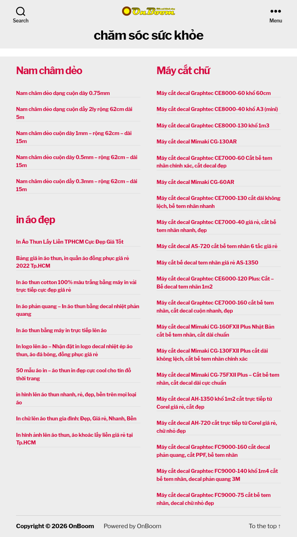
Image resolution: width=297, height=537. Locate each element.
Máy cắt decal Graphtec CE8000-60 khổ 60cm (214, 93)
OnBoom (81, 526)
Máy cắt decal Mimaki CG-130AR (197, 141)
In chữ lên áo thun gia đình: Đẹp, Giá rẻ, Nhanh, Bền (76, 418)
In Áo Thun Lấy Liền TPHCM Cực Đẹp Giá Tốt (70, 241)
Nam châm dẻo (49, 71)
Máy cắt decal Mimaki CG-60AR (195, 182)
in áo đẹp (35, 220)
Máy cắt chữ (183, 71)
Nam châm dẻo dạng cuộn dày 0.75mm (63, 93)
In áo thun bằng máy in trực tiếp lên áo (61, 330)
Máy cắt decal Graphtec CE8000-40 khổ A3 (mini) (217, 109)
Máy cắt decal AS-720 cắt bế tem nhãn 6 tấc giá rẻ (217, 246)
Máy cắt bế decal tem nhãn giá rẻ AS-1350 (207, 262)
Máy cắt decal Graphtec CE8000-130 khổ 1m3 (213, 125)
